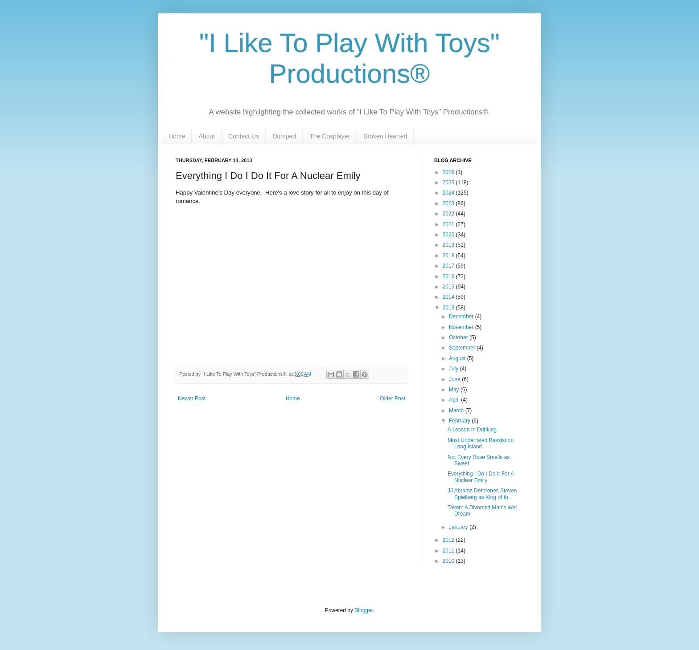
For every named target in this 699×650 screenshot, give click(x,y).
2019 (449, 245)
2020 (449, 235)
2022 (449, 214)
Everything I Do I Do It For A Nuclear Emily (481, 477)
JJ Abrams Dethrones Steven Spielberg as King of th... (482, 494)
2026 (449, 172)
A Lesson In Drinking (472, 430)
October (459, 337)
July (454, 369)
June (455, 379)
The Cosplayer (329, 136)
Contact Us (243, 136)
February (460, 421)
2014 (449, 297)
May (455, 389)
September (463, 348)
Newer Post (192, 398)
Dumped (284, 136)
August (458, 358)
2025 (449, 182)
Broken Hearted (385, 136)
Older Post (392, 398)
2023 (449, 203)
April (455, 400)
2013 (449, 308)
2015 (449, 287)
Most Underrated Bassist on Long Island (481, 443)
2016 (449, 276)
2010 (449, 561)
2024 (449, 193)
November (462, 327)
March (457, 410)
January (459, 527)
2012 (449, 540)
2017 (449, 266)
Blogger (363, 610)
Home (177, 136)
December (462, 316)
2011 (449, 551)
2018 (449, 255)
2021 (449, 224)
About (206, 136)
